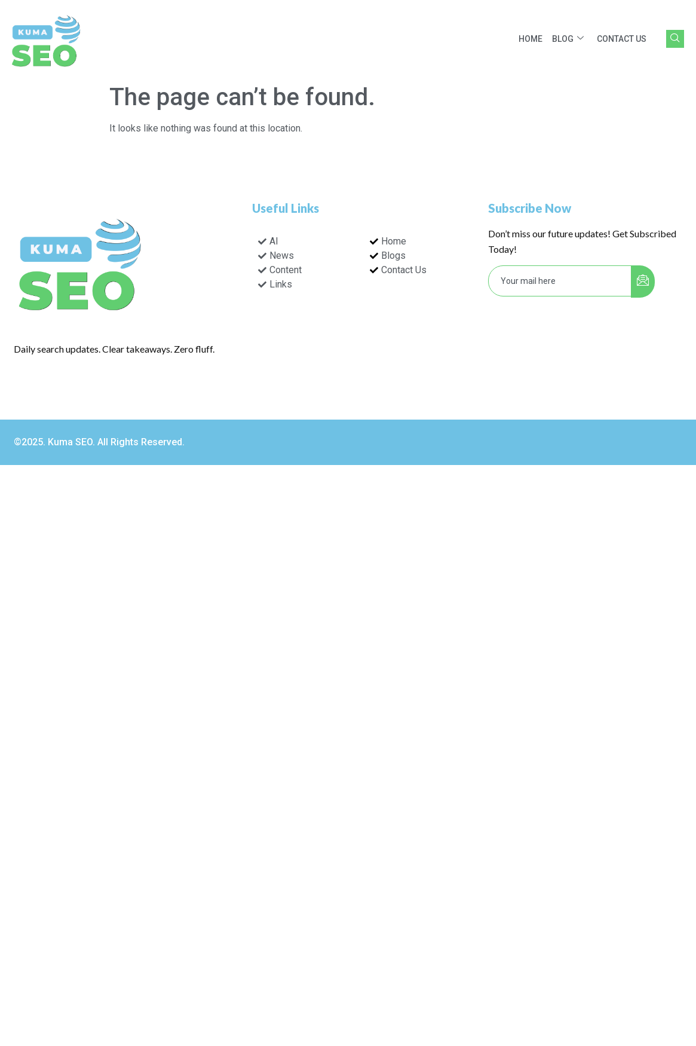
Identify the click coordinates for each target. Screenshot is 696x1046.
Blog (568, 39)
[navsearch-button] (675, 39)
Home (530, 39)
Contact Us (621, 39)
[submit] (643, 281)
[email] (560, 280)
